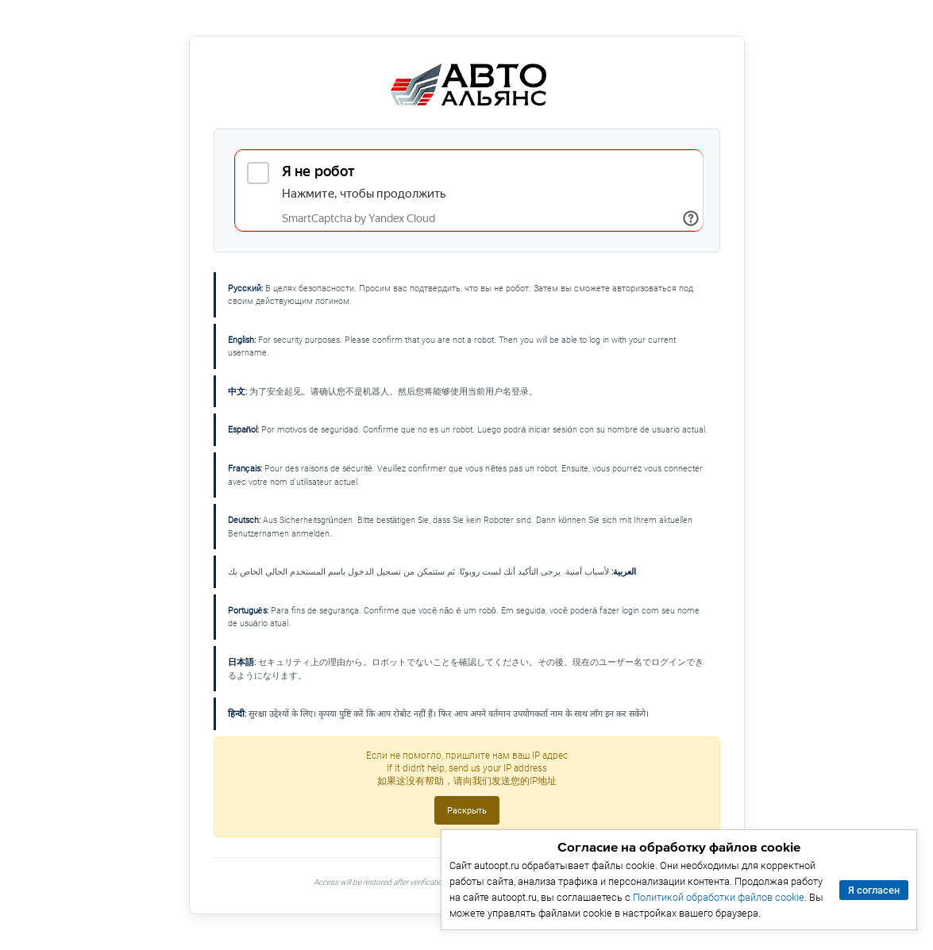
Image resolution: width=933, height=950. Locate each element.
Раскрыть (467, 810)
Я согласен (874, 890)
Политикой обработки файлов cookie (718, 897)
